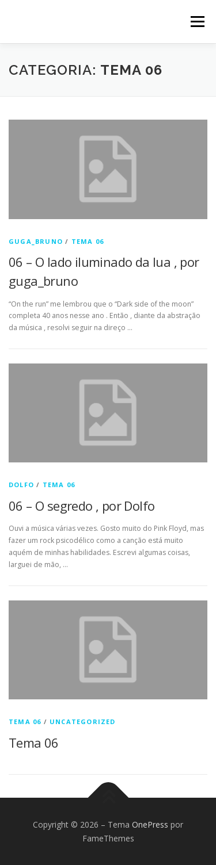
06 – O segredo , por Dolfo (81, 505)
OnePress (150, 824)
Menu (196, 21)
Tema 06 (87, 241)
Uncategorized (83, 721)
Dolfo (21, 484)
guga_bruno (36, 241)
